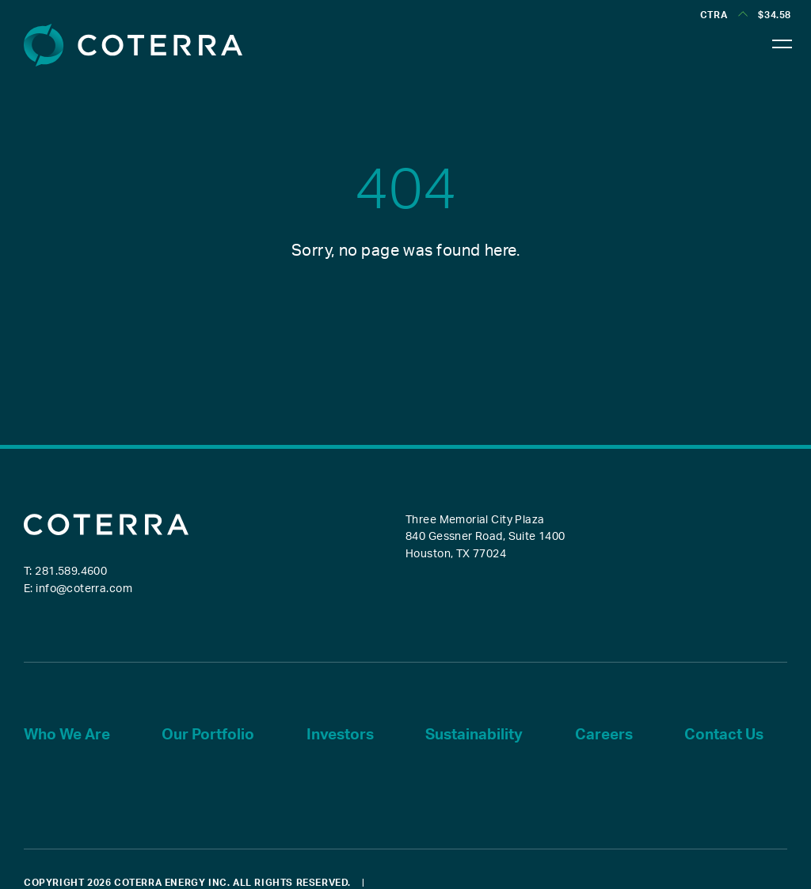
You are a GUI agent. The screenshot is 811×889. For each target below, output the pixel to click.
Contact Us (723, 735)
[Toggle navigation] (783, 39)
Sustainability (474, 735)
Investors (340, 735)
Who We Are (67, 735)
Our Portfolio (208, 735)
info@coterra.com (84, 589)
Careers (604, 735)
